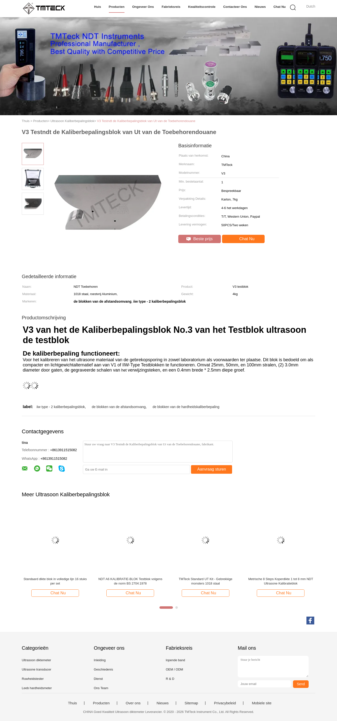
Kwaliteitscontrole (201, 7)
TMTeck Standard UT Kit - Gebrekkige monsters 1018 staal (205, 581)
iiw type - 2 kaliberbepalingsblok (60, 407)
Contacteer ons (235, 7)
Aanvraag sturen (211, 469)
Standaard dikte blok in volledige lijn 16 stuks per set (55, 581)
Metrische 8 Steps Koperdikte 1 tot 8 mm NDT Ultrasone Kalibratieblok (280, 581)
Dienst (98, 679)
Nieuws (260, 7)
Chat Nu (279, 7)
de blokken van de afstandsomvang (119, 407)
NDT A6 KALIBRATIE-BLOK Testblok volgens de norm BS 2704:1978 (130, 581)
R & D (170, 679)
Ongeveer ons (143, 7)
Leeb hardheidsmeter (37, 688)
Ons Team (101, 688)
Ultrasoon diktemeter (36, 660)
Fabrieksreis (171, 7)
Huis (97, 7)
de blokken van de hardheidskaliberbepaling (186, 407)
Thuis (72, 703)
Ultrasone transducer (36, 669)
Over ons (133, 703)
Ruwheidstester (33, 679)
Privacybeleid (225, 703)
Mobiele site (261, 703)
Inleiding (99, 660)
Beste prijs (199, 238)
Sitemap (191, 703)
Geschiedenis (103, 669)
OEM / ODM (174, 669)
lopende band (175, 660)
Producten (116, 7)
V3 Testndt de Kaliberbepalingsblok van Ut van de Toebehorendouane (146, 121)
